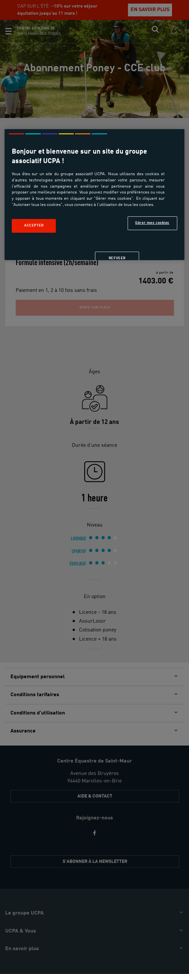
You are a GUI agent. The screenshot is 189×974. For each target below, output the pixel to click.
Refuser (117, 258)
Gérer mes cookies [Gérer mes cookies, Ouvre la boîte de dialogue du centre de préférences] (152, 223)
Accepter (34, 225)
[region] (94, 194)
